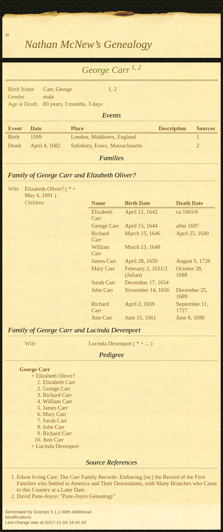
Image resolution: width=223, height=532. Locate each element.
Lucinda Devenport (110, 343)
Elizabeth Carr (59, 382)
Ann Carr (101, 318)
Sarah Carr (103, 282)
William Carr (100, 250)
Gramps (41, 511)
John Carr (102, 290)
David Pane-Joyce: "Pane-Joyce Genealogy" (66, 496)
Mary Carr (103, 268)
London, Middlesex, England (103, 137)
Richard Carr (100, 236)
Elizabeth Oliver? (44, 189)
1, (134, 67)
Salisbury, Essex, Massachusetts (106, 145)
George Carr (105, 226)
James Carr (103, 261)
